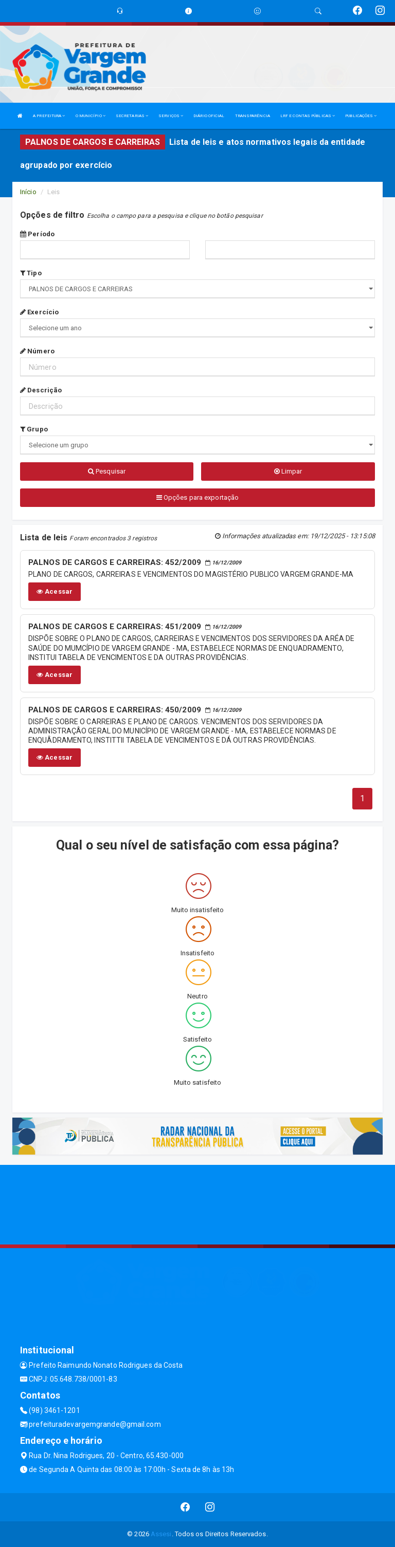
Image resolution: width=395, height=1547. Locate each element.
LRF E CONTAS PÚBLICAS (307, 116)
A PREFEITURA (49, 116)
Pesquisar (106, 471)
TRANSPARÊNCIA (252, 116)
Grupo (34, 429)
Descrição (41, 390)
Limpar (288, 471)
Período (37, 234)
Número (37, 351)
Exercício (39, 312)
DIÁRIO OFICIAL (208, 116)
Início (28, 192)
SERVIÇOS (170, 116)
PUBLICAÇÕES (360, 116)
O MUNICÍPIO (90, 116)
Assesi (161, 1534)
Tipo (31, 273)
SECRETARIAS (132, 116)
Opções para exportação (197, 497)
